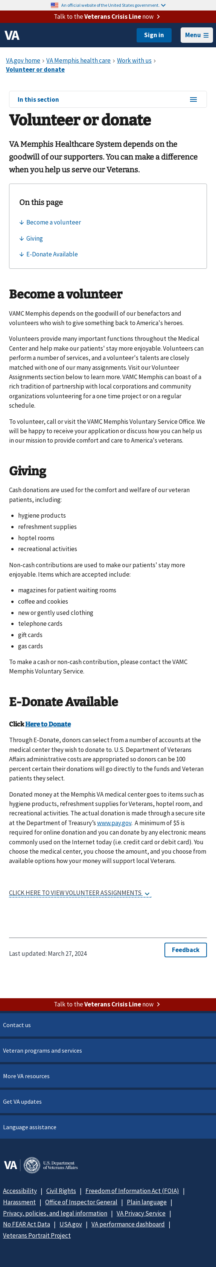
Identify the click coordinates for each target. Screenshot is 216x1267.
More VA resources (26, 1076)
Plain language (147, 1202)
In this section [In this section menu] (108, 100)
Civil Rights (61, 1191)
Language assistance (29, 1127)
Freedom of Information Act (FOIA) (132, 1191)
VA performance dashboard (128, 1224)
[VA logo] (12, 35)
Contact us (17, 1025)
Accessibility (20, 1191)
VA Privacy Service (141, 1213)
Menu (196, 35)
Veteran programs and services (42, 1050)
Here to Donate (48, 724)
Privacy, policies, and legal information (55, 1213)
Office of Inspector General (81, 1202)
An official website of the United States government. (113, 5)
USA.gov (70, 1224)
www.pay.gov (114, 823)
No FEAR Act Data (26, 1224)
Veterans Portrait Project (37, 1235)
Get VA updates (22, 1101)
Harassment (19, 1202)
